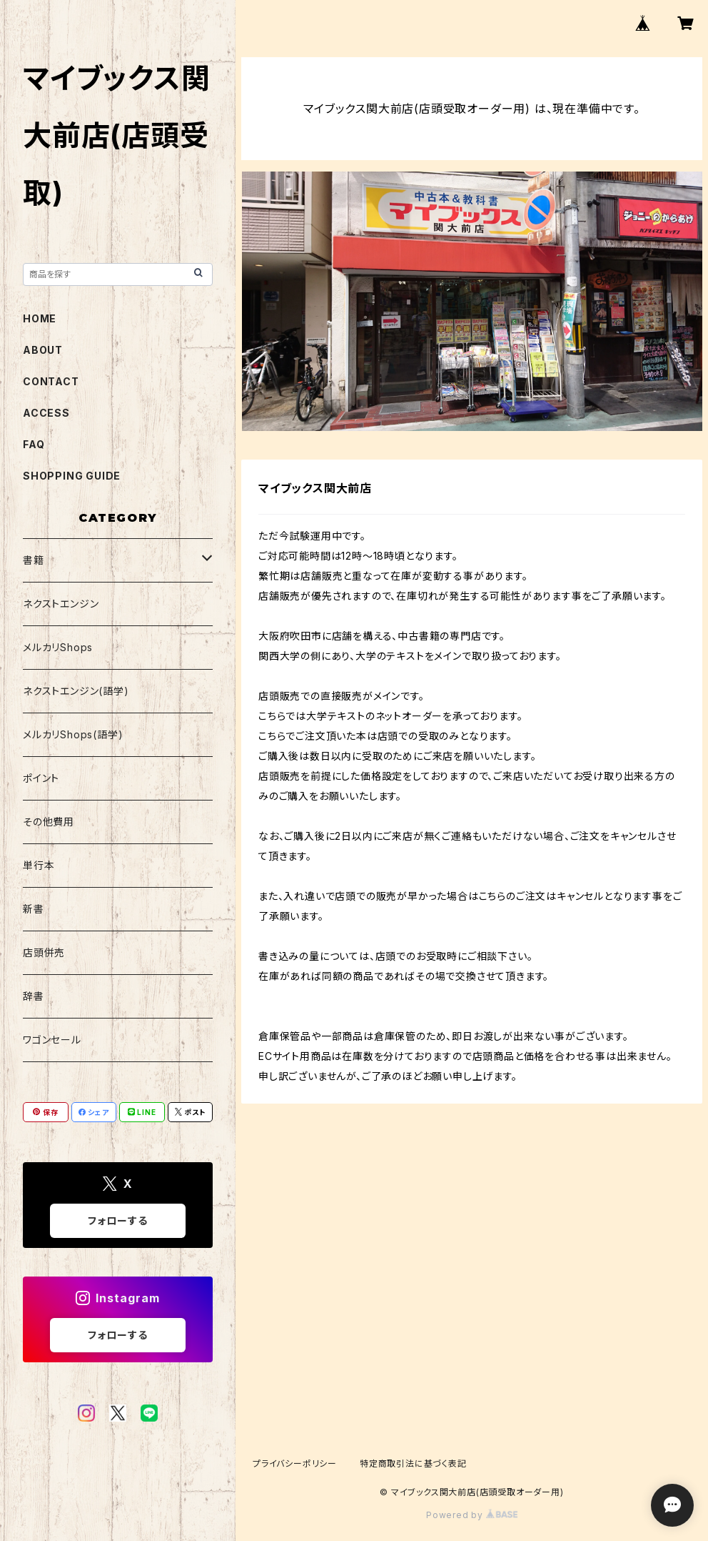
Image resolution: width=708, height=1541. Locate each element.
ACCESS (46, 413)
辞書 (33, 996)
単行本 (38, 865)
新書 (33, 909)
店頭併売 (44, 952)
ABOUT (43, 350)
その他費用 (48, 822)
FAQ (33, 444)
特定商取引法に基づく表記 (413, 1463)
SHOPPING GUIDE (72, 476)
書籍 (33, 560)
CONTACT (51, 381)
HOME (39, 318)
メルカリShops (58, 647)
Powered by (471, 1515)
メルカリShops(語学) (73, 734)
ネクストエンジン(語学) (76, 691)
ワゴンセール (52, 1040)
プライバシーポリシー (295, 1463)
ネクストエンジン (60, 604)
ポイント (41, 778)
